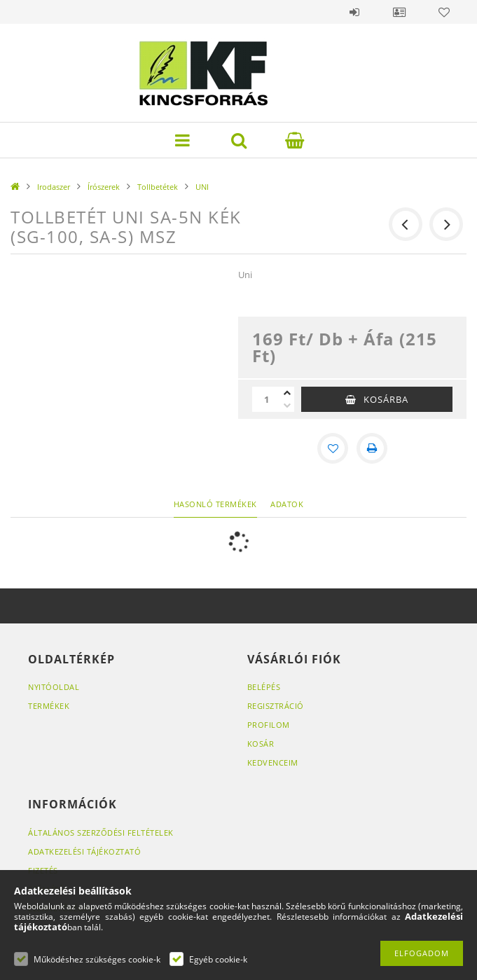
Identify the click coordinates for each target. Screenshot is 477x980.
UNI (202, 186)
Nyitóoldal (53, 687)
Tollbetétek (157, 186)
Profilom (268, 724)
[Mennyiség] (266, 399)
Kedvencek (444, 12)
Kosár (261, 743)
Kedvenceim (272, 762)
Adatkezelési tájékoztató (84, 851)
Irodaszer (53, 186)
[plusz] (287, 393)
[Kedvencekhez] (332, 448)
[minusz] (287, 405)
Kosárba (386, 399)
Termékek (48, 706)
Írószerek (104, 186)
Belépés (354, 12)
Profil (399, 12)
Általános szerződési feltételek (101, 832)
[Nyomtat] (372, 448)
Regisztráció (275, 706)
